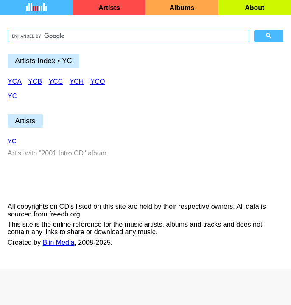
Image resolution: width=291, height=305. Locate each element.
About (254, 7)
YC (12, 141)
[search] (127, 36)
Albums (181, 7)
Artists (109, 7)
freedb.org (64, 214)
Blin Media (59, 242)
